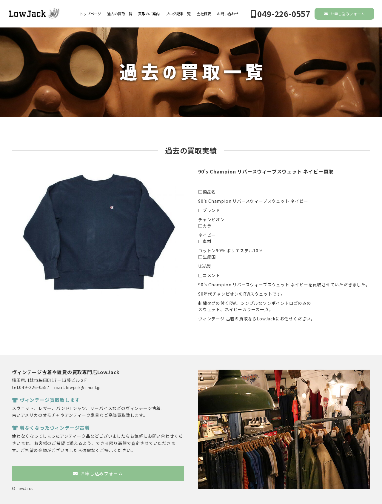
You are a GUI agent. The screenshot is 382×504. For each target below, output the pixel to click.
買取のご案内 (149, 14)
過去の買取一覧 (119, 14)
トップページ (90, 14)
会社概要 (204, 14)
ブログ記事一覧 (178, 14)
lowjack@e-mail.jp (83, 387)
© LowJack (22, 488)
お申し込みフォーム (344, 13)
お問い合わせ (227, 14)
